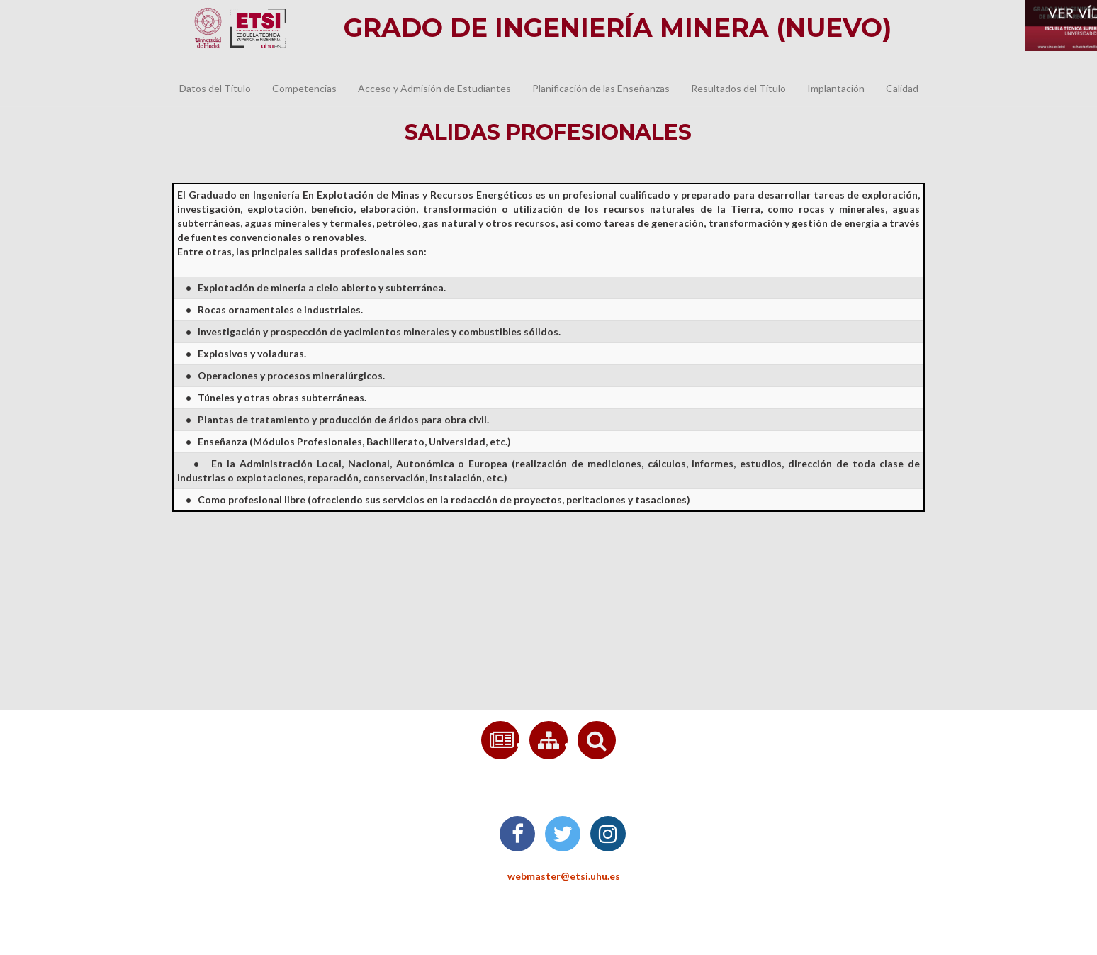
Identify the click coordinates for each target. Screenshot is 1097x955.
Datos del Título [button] (215, 88)
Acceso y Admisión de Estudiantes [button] (434, 88)
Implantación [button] (836, 88)
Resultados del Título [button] (738, 88)
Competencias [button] (304, 88)
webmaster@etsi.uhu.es (549, 876)
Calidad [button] (902, 88)
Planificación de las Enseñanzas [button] (601, 88)
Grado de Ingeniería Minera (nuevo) (617, 27)
